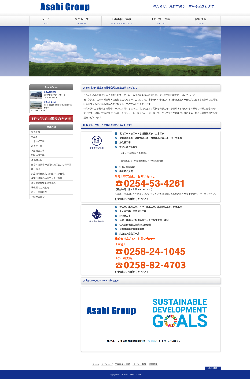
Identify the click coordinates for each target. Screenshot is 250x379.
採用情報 (201, 22)
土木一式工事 (37, 141)
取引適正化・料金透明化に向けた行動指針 (139, 160)
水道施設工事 (37, 150)
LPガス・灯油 (161, 22)
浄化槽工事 (36, 160)
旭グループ (81, 22)
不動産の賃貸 (37, 196)
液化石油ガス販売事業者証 (131, 153)
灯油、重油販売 (39, 192)
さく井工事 (36, 146)
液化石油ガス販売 (40, 187)
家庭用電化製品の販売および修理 (48, 173)
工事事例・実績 (121, 22)
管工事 (34, 136)
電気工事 (35, 132)
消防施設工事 (37, 155)
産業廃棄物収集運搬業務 (43, 183)
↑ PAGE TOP (212, 368)
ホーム (45, 22)
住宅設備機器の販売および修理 (46, 178)
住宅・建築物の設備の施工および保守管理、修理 (51, 166)
